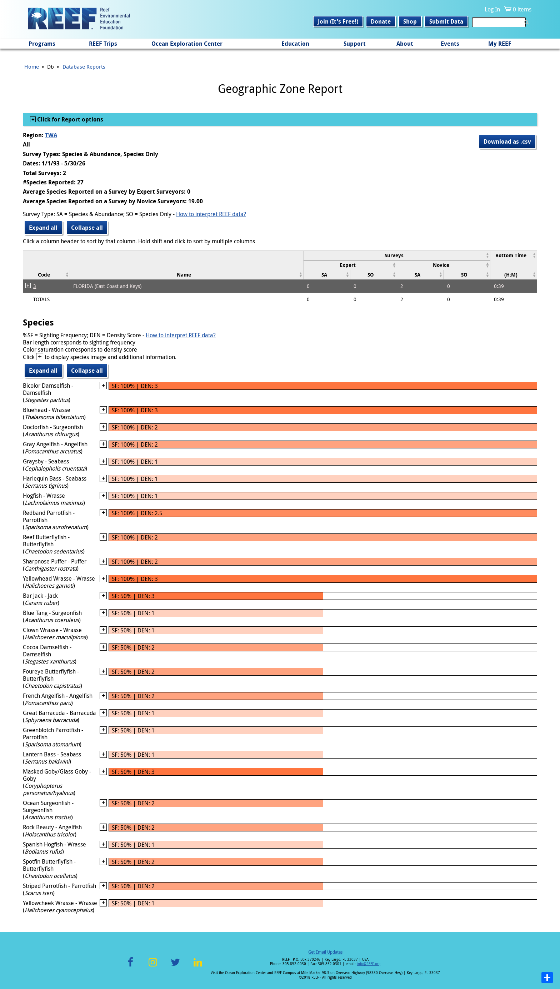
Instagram (153, 966)
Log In (492, 9)
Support (355, 44)
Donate (381, 21)
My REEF (499, 44)
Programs (42, 44)
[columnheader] (396, 255)
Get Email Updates (325, 952)
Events (450, 44)
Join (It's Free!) (338, 21)
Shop (410, 21)
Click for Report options (69, 119)
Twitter (175, 966)
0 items (522, 9)
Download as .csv (507, 141)
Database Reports (83, 66)
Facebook (130, 966)
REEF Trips (103, 44)
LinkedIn (197, 966)
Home (31, 66)
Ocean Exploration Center (186, 44)
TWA (51, 135)
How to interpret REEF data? (211, 214)
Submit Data (446, 21)
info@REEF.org (368, 963)
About (404, 44)
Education (295, 44)
